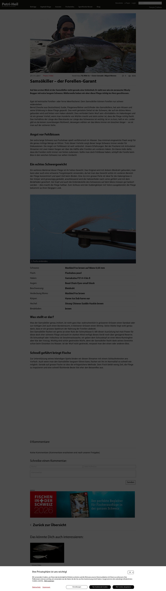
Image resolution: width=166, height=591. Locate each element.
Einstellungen (77, 587)
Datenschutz (36, 587)
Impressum (46, 587)
